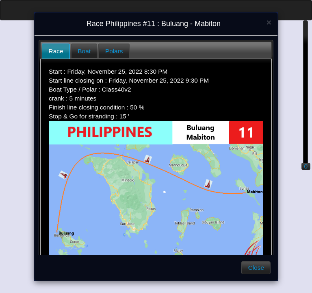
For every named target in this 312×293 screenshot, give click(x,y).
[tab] (56, 51)
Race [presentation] (56, 51)
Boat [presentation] (84, 51)
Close (256, 267)
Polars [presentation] (114, 51)
